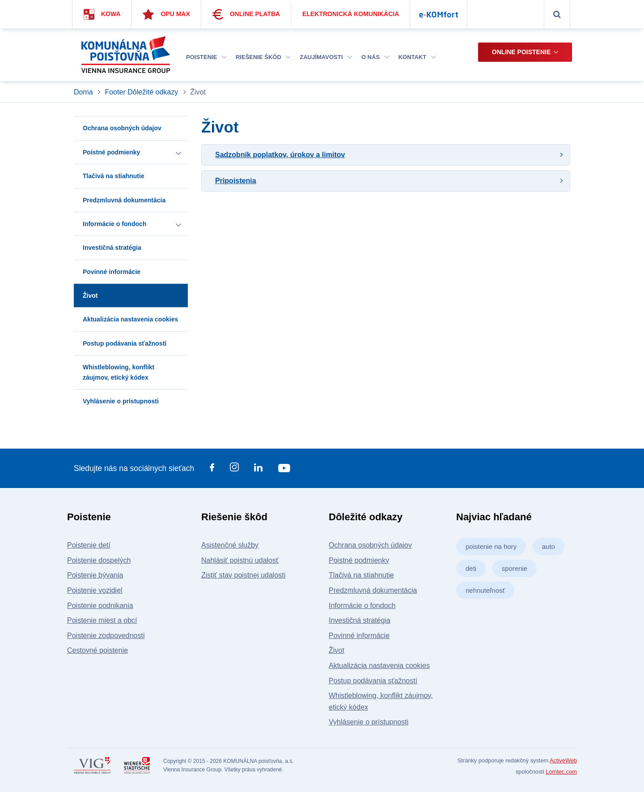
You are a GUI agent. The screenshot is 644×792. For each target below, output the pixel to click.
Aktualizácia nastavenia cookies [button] (130, 319)
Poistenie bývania (95, 575)
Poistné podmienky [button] (111, 152)
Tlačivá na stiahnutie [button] (113, 176)
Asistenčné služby (229, 545)
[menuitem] (206, 57)
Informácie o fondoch (362, 605)
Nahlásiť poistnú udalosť (240, 560)
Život (336, 650)
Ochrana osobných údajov (370, 545)
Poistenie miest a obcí (102, 620)
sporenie (515, 568)
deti (471, 568)
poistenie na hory (491, 546)
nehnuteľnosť (485, 590)
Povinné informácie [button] (111, 271)
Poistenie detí (88, 545)
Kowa (102, 14)
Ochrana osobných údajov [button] (122, 128)
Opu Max (166, 14)
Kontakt (417, 57)
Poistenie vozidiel (95, 590)
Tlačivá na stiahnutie (361, 575)
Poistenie (206, 57)
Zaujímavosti (326, 57)
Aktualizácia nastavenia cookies (379, 665)
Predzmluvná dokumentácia (373, 590)
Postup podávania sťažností (373, 681)
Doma (84, 92)
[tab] (386, 155)
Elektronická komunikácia (350, 13)
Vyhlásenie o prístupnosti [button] (121, 401)
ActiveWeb (563, 760)
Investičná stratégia (359, 620)
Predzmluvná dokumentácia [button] (124, 200)
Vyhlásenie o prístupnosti (368, 722)
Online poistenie (521, 52)
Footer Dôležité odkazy (141, 92)
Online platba (246, 14)
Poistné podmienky (359, 560)
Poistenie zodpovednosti (105, 635)
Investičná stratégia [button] (112, 247)
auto (548, 546)
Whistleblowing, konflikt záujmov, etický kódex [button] (118, 372)
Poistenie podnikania (100, 605)
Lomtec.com (561, 771)
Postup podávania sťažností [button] (124, 343)
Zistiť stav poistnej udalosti (243, 575)
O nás (375, 57)
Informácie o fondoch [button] (114, 223)
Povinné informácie (359, 635)
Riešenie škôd (263, 57)
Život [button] (90, 295)
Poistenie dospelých (99, 560)
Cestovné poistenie (97, 650)
